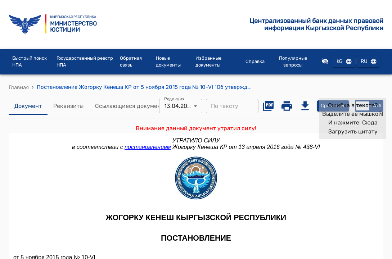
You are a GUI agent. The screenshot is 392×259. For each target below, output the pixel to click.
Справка (255, 61)
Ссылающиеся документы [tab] (131, 106)
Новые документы (168, 61)
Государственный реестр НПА (85, 61)
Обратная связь (131, 61)
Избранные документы (208, 61)
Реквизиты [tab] (68, 106)
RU (368, 62)
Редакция (174, 98)
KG (343, 62)
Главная (19, 87)
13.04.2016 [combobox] (178, 106)
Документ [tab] (28, 106)
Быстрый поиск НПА (29, 61)
